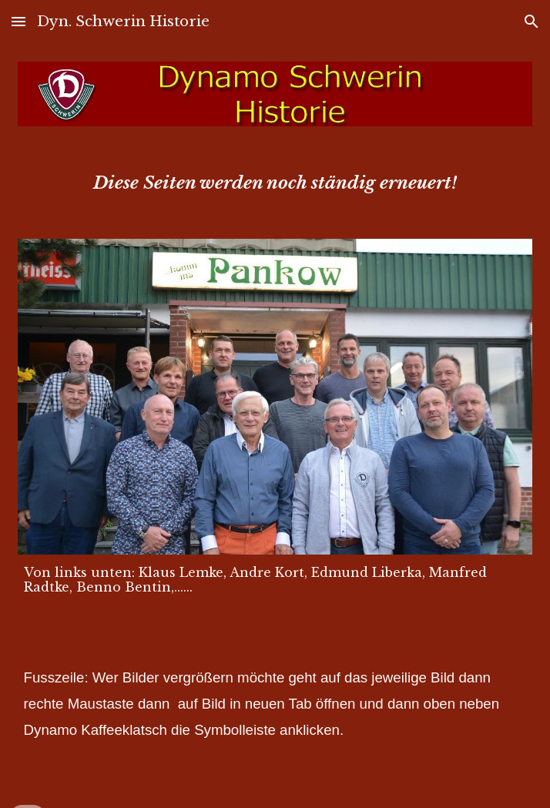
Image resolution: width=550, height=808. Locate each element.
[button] (18, 21)
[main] (275, 182)
